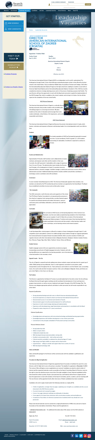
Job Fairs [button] (41, 10)
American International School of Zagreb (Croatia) (48, 43)
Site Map (30, 434)
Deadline (51, 56)
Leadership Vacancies (24, 10)
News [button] (69, 10)
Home (6, 434)
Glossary (23, 434)
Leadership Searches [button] (51, 10)
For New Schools (9, 21)
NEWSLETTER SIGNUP (14, 66)
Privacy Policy (14, 434)
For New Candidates (9, 27)
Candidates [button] (34, 10)
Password (71, 2)
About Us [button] (6, 10)
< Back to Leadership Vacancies (38, 36)
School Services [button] (62, 10)
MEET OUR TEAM (13, 57)
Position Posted (33, 56)
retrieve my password (69, 7)
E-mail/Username (58, 2)
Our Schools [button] (14, 10)
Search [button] (75, 10)
